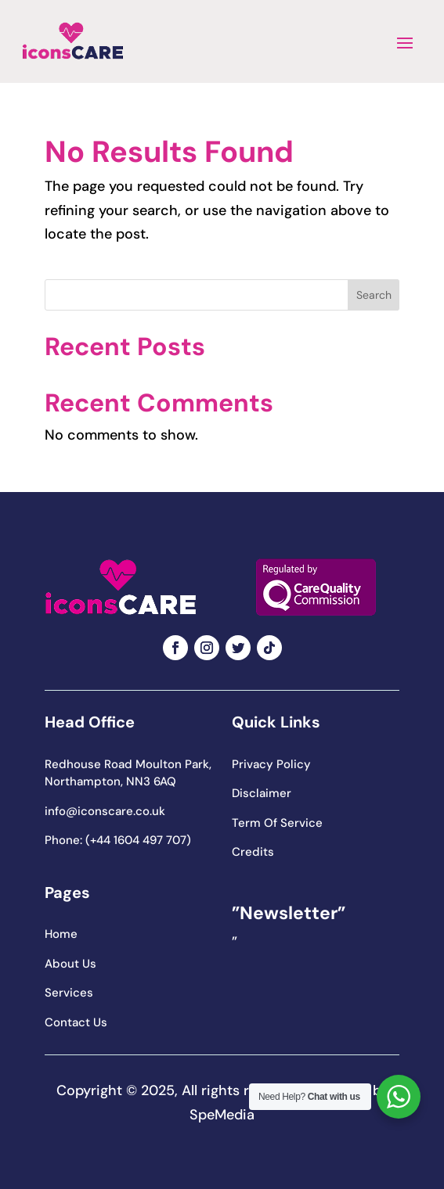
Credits (253, 852)
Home (61, 934)
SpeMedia (222, 1114)
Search (374, 295)
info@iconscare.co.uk (105, 811)
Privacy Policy (271, 764)
